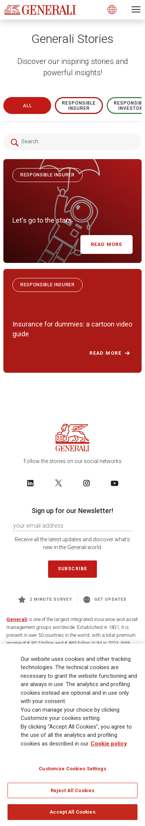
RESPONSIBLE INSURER (79, 105)
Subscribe (72, 568)
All (27, 105)
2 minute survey (45, 599)
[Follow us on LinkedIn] (30, 483)
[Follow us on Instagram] (86, 483)
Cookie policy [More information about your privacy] (109, 743)
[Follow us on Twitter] (58, 483)
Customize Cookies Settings (72, 768)
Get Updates (105, 599)
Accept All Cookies (72, 812)
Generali (16, 619)
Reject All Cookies (72, 790)
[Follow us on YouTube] (114, 483)
